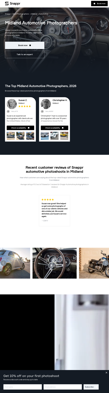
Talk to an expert (25, 54)
